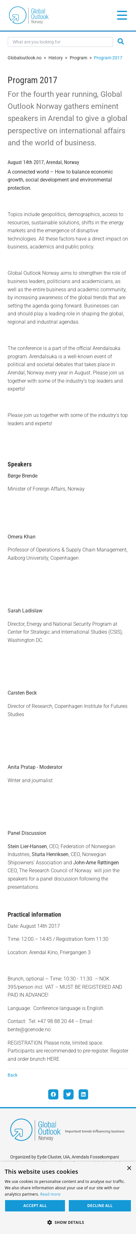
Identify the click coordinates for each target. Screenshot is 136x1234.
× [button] (128, 1168)
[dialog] (68, 1198)
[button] (68, 1222)
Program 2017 (108, 57)
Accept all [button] (35, 1205)
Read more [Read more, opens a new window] (50, 1194)
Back (12, 1075)
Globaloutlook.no (25, 57)
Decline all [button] (100, 1205)
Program (78, 57)
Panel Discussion (27, 833)
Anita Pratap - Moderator (35, 767)
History (56, 57)
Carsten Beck (22, 693)
